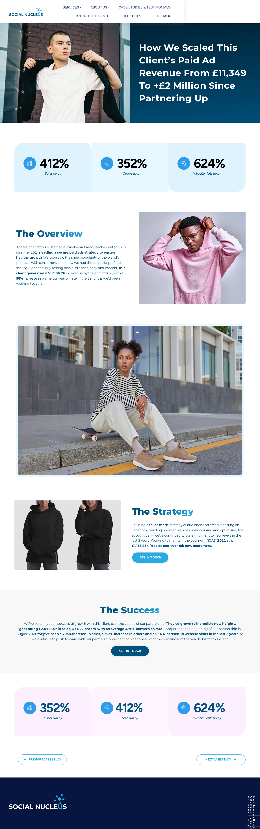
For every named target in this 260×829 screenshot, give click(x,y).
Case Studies (210, 796)
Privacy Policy (187, 790)
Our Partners (186, 796)
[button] (90, 8)
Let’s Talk (234, 8)
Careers (207, 790)
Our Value (232, 796)
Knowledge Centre (180, 8)
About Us (110, 8)
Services (91, 8)
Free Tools (208, 8)
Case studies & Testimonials (142, 8)
